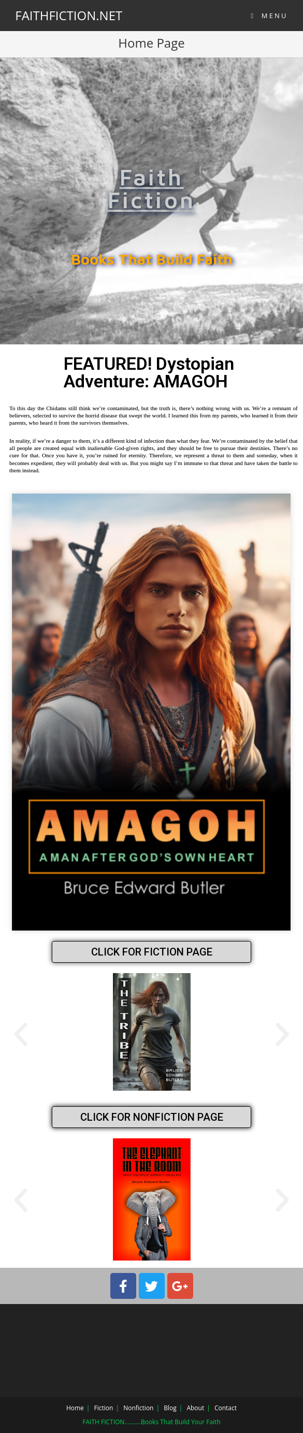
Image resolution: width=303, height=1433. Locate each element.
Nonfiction (138, 1407)
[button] (20, 1034)
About (195, 1407)
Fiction (103, 1407)
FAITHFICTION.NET (68, 15)
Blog (170, 1407)
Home (75, 1407)
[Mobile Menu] (269, 15)
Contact (225, 1407)
